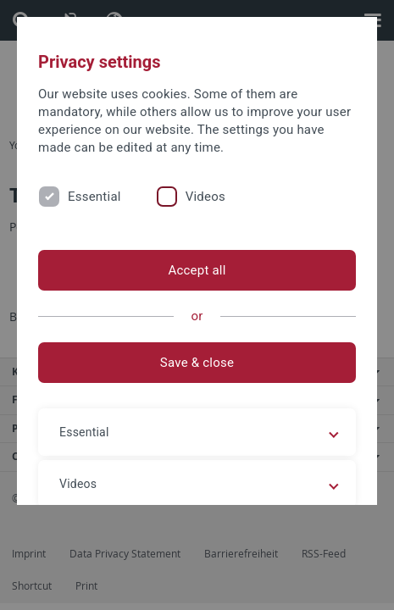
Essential (94, 196)
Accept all (196, 270)
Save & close (197, 362)
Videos (205, 196)
